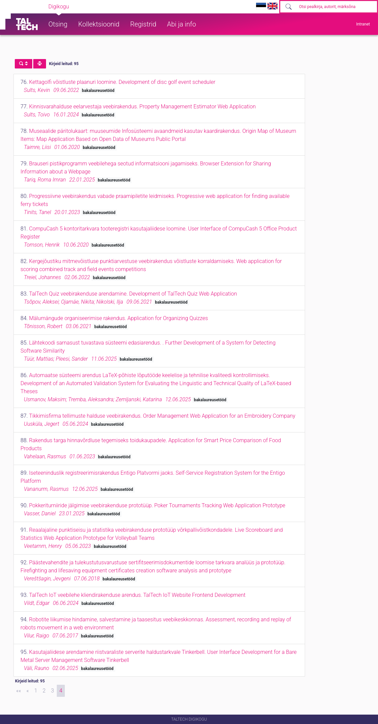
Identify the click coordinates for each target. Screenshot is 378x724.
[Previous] (28, 691)
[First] (18, 691)
